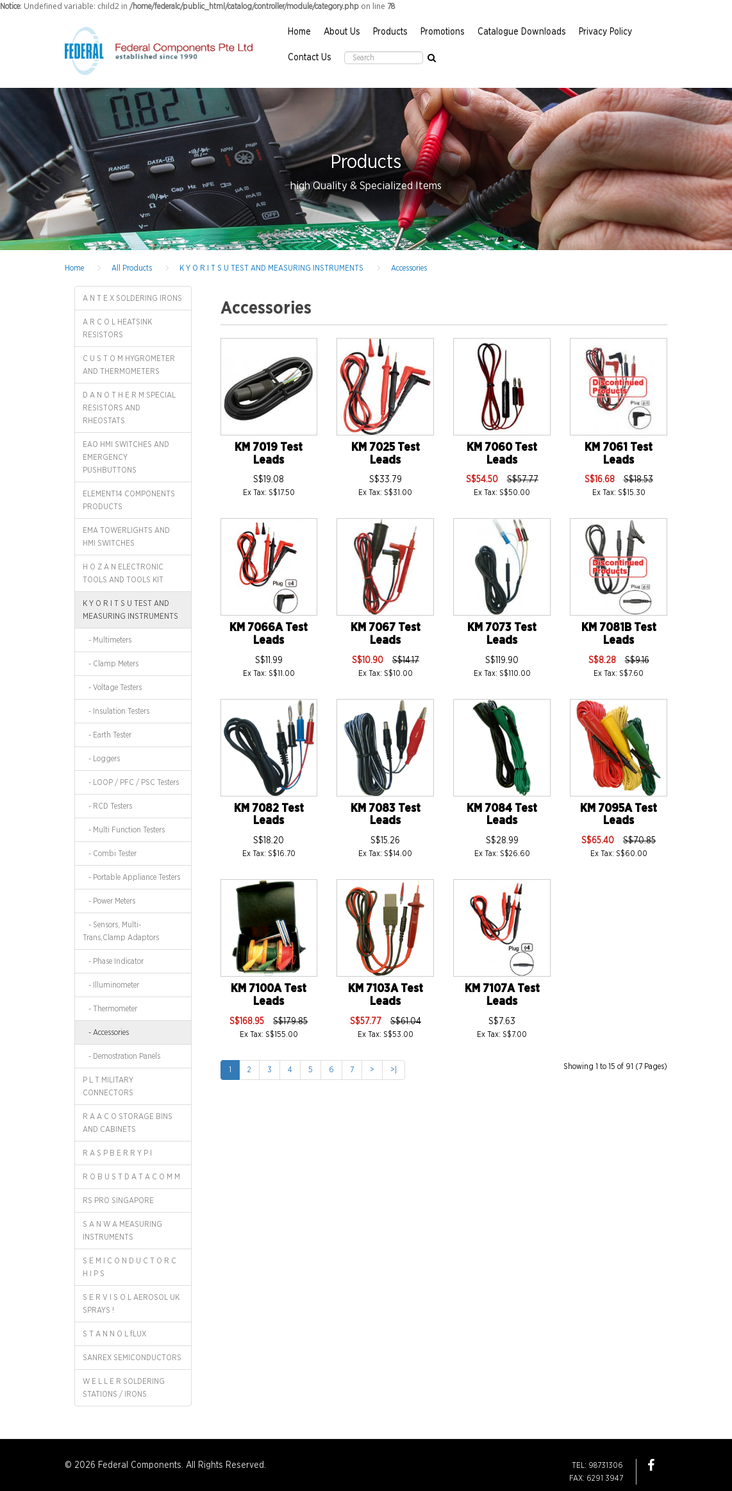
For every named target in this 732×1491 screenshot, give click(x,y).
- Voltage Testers (112, 687)
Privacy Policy (605, 32)
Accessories (409, 268)
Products (390, 32)
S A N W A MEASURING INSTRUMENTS (122, 1230)
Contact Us (309, 57)
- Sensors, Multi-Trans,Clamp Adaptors (121, 931)
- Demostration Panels (121, 1056)
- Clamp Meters (110, 664)
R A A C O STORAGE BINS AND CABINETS (127, 1123)
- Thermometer (110, 1009)
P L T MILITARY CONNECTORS (108, 1086)
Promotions (442, 32)
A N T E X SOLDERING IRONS (132, 298)
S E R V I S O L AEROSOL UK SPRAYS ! (131, 1303)
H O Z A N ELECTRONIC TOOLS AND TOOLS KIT (123, 573)
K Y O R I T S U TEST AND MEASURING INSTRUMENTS (271, 268)
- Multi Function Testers (124, 830)
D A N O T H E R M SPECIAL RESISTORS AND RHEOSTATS (129, 408)
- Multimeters (107, 640)
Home (299, 32)
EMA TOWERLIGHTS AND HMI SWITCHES (126, 536)
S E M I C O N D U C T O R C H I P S (129, 1267)
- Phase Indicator (113, 961)
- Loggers (101, 758)
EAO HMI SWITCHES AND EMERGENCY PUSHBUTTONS (126, 457)
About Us (342, 32)
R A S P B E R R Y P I (117, 1153)
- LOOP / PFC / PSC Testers (131, 782)
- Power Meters (109, 901)
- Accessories (106, 1032)
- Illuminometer (111, 985)
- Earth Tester (107, 735)
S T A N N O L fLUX (114, 1334)
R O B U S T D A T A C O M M (131, 1177)
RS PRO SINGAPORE (118, 1200)
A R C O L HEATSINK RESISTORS (117, 328)
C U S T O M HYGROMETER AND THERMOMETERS (129, 365)
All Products (132, 268)
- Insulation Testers (116, 711)
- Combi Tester (110, 853)
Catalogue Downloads (522, 32)
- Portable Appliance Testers (131, 877)
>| (393, 1070)
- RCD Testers (107, 806)
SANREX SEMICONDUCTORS (132, 1357)
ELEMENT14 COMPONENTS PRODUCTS (129, 500)
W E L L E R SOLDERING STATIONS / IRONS (124, 1387)
